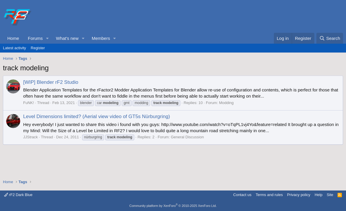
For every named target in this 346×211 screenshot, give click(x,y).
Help (319, 195)
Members (101, 38)
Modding (226, 103)
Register (38, 48)
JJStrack (30, 137)
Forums (35, 38)
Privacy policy (298, 195)
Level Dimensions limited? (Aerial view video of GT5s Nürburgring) (96, 116)
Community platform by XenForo (173, 205)
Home (13, 38)
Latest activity (14, 48)
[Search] (329, 38)
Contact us (242, 195)
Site (330, 195)
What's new (67, 38)
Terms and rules (269, 195)
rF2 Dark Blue (18, 195)
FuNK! (28, 103)
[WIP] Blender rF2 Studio (50, 82)
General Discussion (187, 137)
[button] (47, 38)
